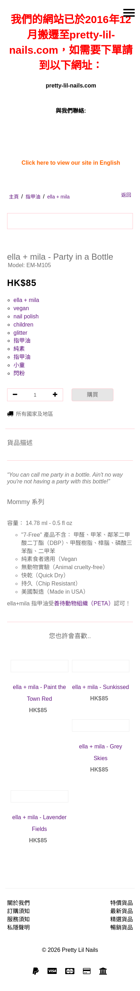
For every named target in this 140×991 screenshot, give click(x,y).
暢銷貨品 (121, 927)
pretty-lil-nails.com (71, 86)
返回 (126, 195)
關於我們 (18, 903)
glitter (20, 333)
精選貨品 (121, 919)
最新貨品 (121, 911)
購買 (92, 395)
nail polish (26, 316)
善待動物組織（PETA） (84, 603)
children (23, 325)
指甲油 (21, 341)
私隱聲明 (18, 927)
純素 (19, 349)
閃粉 (19, 373)
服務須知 (18, 919)
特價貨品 (121, 903)
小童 (19, 365)
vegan (21, 308)
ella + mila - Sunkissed (100, 687)
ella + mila (26, 300)
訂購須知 (18, 911)
